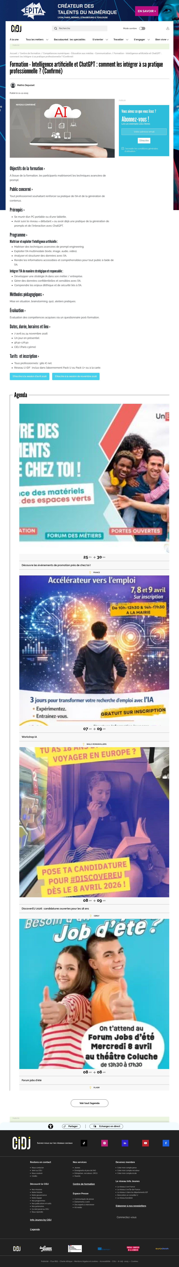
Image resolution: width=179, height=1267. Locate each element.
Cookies (134, 1261)
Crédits (34, 1176)
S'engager (139, 39)
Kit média (78, 1207)
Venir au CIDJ (37, 1170)
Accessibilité (105, 1261)
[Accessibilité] (50, 1126)
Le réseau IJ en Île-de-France (128, 1190)
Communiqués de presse (84, 1199)
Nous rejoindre (37, 1212)
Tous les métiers (34, 39)
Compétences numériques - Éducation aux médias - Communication (77, 53)
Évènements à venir (82, 1202)
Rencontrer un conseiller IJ (127, 1195)
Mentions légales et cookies (86, 1261)
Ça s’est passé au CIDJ (40, 1209)
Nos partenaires (38, 1206)
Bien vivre (160, 39)
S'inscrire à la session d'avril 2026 (30, 376)
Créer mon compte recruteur (128, 1170)
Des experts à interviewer (84, 1205)
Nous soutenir (37, 1173)
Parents (77, 1176)
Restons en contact (40, 1162)
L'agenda (35, 1229)
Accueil (13, 53)
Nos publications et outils (41, 1204)
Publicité (45, 1261)
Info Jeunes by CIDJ (40, 1220)
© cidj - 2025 (123, 1261)
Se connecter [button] (167, 28)
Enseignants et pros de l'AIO (85, 1170)
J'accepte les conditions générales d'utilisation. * (141, 150)
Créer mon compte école (127, 1173)
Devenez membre (125, 1162)
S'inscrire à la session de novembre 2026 (76, 376)
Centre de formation (30, 53)
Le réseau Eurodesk (125, 1198)
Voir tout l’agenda (90, 1103)
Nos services (80, 1162)
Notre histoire (37, 1192)
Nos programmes (38, 1201)
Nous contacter (38, 1168)
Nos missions (37, 1190)
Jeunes (77, 1168)
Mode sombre (130, 28)
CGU (114, 1261)
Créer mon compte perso (127, 1168)
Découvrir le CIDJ (39, 1184)
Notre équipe (37, 1198)
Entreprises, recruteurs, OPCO (86, 1173)
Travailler (118, 39)
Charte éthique (66, 1261)
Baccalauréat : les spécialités (69, 39)
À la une (14, 39)
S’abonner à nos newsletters (131, 1206)
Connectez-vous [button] (126, 1217)
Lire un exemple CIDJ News (136, 123)
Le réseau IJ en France (126, 1187)
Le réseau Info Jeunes (128, 1181)
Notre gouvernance (39, 1195)
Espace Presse (81, 1193)
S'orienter (98, 39)
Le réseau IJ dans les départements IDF (132, 1192)
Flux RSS (54, 1261)
